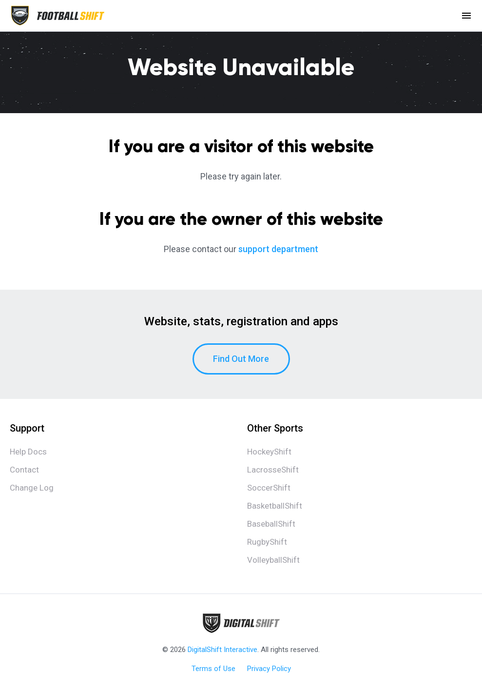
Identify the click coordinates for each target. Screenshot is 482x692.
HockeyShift (269, 451)
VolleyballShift (273, 560)
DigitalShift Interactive (222, 649)
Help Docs (28, 451)
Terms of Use (213, 668)
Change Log (32, 488)
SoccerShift (268, 488)
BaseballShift (271, 524)
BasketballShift (274, 506)
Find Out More (241, 359)
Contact (24, 470)
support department (278, 249)
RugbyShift (267, 542)
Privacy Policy (269, 668)
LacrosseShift (273, 470)
